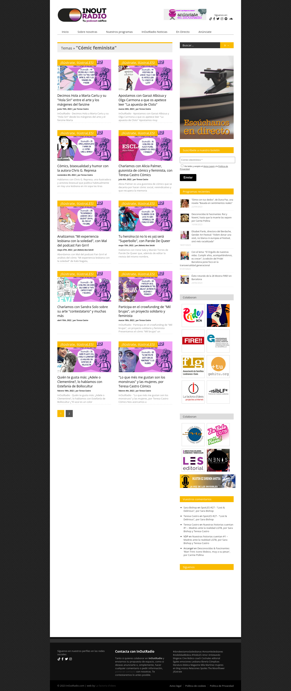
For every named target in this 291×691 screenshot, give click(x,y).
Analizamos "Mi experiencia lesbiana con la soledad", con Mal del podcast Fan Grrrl (82, 240)
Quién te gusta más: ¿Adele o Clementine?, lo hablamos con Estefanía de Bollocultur (79, 381)
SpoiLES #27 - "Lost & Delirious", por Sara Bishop (204, 509)
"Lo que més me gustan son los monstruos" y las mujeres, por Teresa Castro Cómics (142, 381)
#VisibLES (197, 654)
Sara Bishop (190, 507)
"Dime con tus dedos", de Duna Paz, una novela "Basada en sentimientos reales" (212, 201)
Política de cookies (195, 685)
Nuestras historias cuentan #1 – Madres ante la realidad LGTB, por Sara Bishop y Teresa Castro (208, 528)
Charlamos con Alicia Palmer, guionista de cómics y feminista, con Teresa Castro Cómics (145, 170)
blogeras (177, 658)
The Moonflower (216, 668)
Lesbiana (196, 661)
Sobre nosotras (87, 32)
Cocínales (206, 658)
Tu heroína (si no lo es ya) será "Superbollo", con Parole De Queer (144, 238)
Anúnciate (204, 32)
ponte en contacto (125, 671)
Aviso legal (176, 685)
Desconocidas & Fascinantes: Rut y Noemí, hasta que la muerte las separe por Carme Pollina (211, 217)
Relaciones (194, 668)
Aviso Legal (208, 166)
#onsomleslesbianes (212, 651)
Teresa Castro (191, 516)
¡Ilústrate (177, 671)
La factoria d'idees (106, 685)
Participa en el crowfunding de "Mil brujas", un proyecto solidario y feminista (145, 311)
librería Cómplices (210, 661)
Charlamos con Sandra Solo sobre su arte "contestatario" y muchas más (82, 311)
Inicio (65, 32)
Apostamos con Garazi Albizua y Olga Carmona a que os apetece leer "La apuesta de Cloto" (142, 100)
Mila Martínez (208, 664)
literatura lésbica (181, 664)
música (184, 668)
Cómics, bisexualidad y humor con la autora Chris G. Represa (83, 168)
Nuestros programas (119, 32)
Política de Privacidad (222, 685)
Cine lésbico (188, 658)
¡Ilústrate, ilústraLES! (77, 62)
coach (198, 658)
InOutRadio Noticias (154, 32)
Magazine (195, 664)
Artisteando (214, 654)
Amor (205, 654)
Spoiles (203, 668)
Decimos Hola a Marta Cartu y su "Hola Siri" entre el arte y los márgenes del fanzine (81, 100)
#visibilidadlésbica (182, 654)
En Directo (183, 32)
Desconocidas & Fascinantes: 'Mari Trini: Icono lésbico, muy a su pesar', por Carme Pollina (207, 552)
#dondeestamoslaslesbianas (187, 651)
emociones (185, 661)
